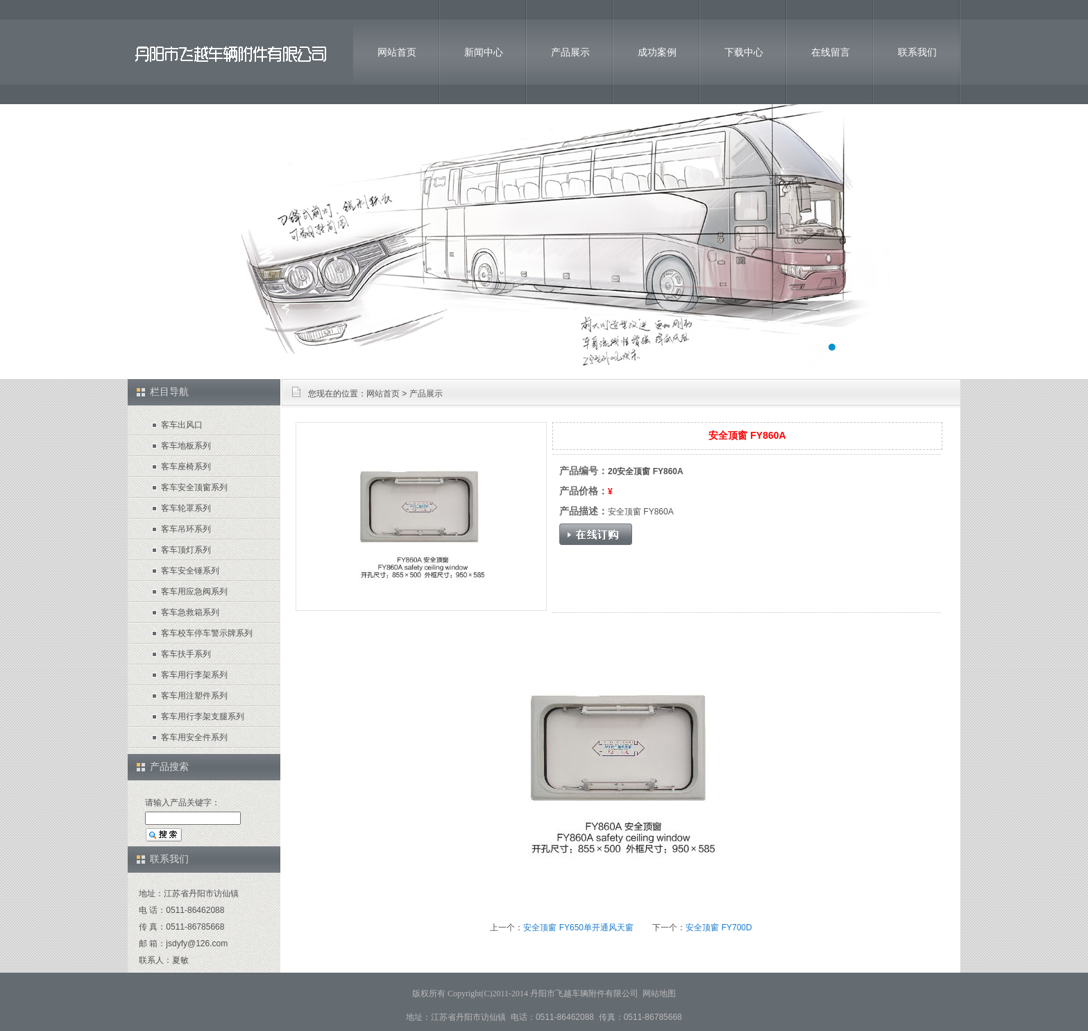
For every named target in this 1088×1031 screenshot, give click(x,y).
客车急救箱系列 (190, 612)
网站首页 (396, 52)
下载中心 (743, 52)
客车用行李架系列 (194, 675)
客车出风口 (182, 425)
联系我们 (917, 52)
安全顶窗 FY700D (718, 927)
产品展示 (570, 52)
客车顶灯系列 (186, 550)
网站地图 (659, 993)
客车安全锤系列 (190, 571)
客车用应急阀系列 (194, 591)
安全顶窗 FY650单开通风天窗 (578, 927)
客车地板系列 (186, 446)
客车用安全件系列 (194, 737)
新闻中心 (483, 52)
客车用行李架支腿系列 (202, 716)
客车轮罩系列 (186, 508)
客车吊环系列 (186, 529)
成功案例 (657, 52)
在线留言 (830, 52)
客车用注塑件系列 (194, 696)
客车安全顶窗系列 (194, 487)
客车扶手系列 (186, 654)
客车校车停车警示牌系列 (207, 633)
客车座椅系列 (186, 466)
